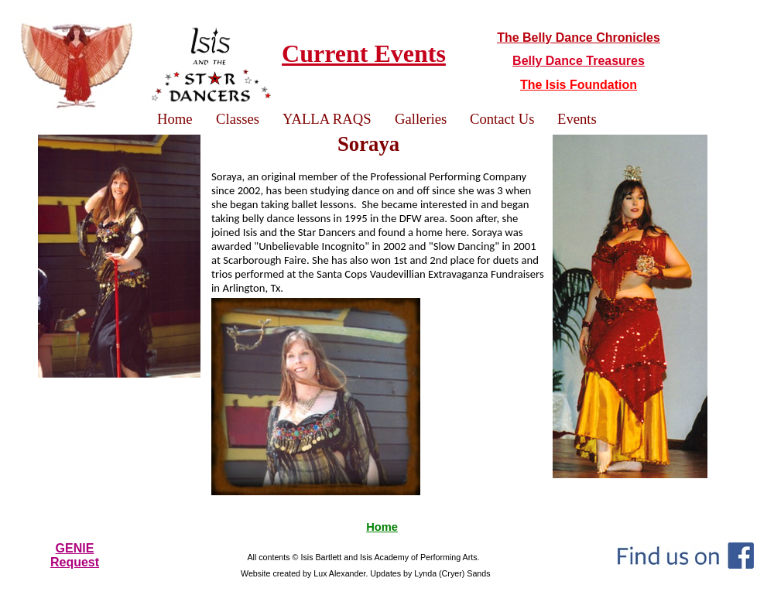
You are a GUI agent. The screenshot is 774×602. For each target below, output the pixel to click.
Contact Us (502, 119)
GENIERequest (74, 555)
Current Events (364, 53)
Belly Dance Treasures (578, 60)
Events (577, 119)
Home (382, 527)
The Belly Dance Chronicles (578, 37)
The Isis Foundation (578, 84)
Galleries (421, 119)
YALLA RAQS (327, 119)
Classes (237, 119)
